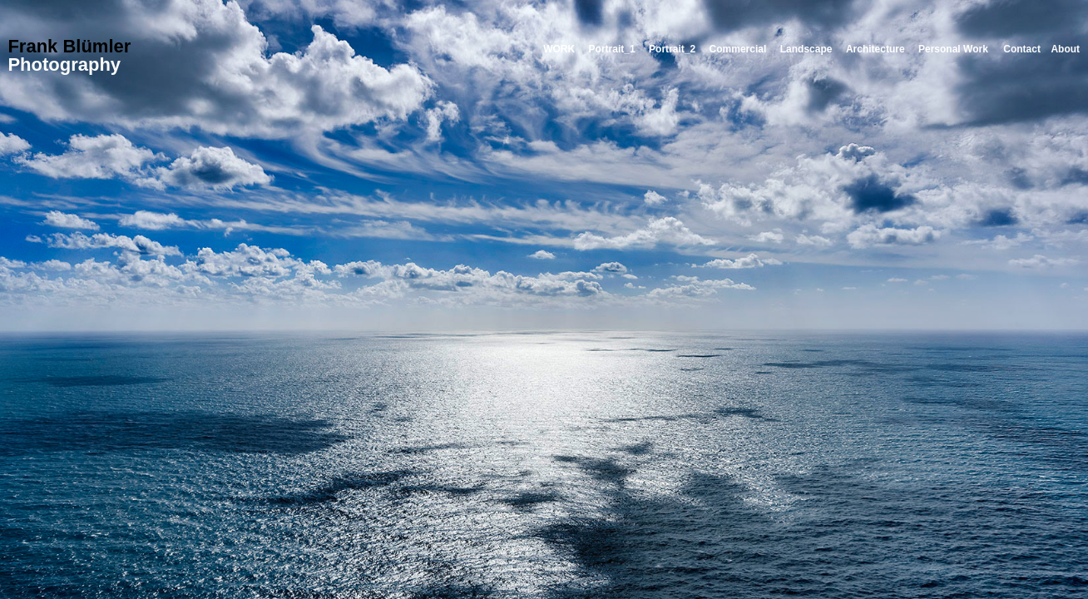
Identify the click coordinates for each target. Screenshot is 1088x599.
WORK (559, 49)
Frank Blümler (69, 46)
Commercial (738, 49)
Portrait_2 (672, 49)
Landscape (806, 49)
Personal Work (953, 49)
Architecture (875, 49)
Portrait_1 (612, 49)
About (1065, 49)
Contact (1022, 49)
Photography (64, 64)
